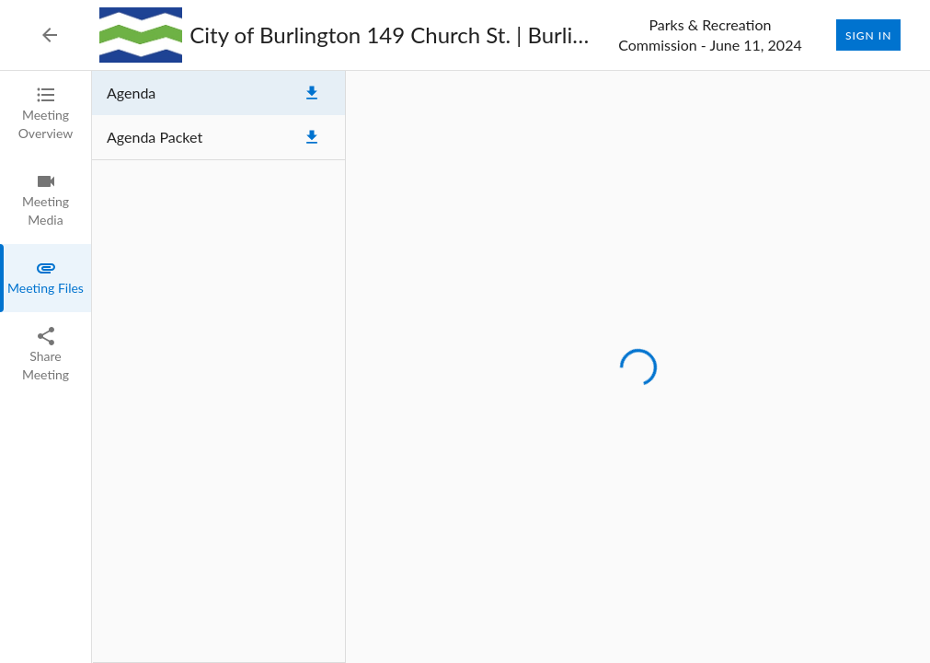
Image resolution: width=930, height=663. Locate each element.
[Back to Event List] (49, 35)
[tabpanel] (511, 367)
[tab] (45, 114)
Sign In (868, 35)
